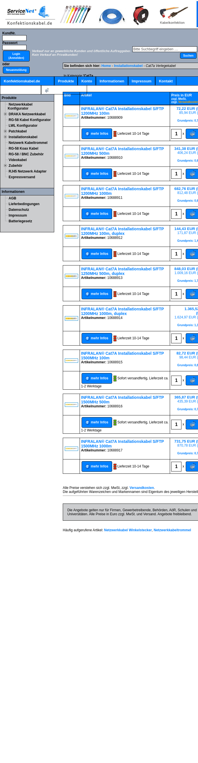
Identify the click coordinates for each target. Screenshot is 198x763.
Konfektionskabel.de (22, 81)
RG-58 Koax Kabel (23, 148)
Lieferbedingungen (24, 204)
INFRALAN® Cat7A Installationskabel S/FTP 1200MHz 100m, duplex (122, 231)
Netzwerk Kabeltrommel (28, 143)
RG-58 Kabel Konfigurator (29, 120)
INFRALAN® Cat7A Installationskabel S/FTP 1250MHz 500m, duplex (122, 271)
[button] (16, 56)
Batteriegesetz (20, 221)
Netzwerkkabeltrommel (172, 530)
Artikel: (64, 90)
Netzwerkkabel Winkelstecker (128, 530)
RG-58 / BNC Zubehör (26, 154)
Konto (86, 81)
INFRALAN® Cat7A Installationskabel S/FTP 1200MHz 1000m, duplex (122, 311)
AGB (12, 198)
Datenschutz (19, 210)
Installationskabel (23, 137)
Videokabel (18, 160)
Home (106, 66)
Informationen (112, 81)
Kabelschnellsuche (20, 90)
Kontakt (166, 81)
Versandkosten (142, 488)
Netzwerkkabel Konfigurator (20, 106)
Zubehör (15, 166)
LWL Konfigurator (23, 126)
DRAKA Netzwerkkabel (27, 114)
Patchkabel (18, 131)
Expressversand (22, 177)
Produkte (66, 81)
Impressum (141, 81)
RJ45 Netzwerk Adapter (28, 171)
